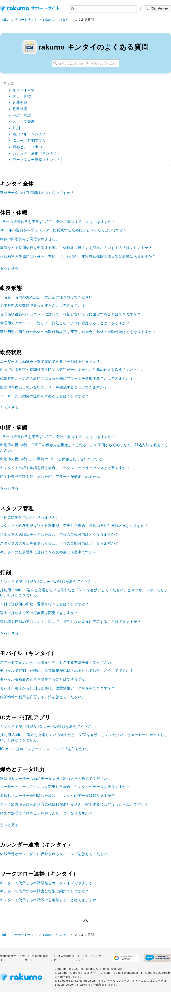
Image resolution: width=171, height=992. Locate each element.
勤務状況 (20, 109)
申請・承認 (22, 115)
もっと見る (9, 268)
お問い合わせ (157, 9)
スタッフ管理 (24, 121)
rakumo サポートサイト (19, 19)
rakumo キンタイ (56, 19)
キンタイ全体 (24, 90)
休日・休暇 (22, 96)
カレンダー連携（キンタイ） (37, 153)
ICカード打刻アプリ (29, 140)
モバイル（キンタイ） (31, 134)
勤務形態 (20, 103)
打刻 (16, 128)
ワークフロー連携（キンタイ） (38, 160)
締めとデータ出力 (27, 147)
